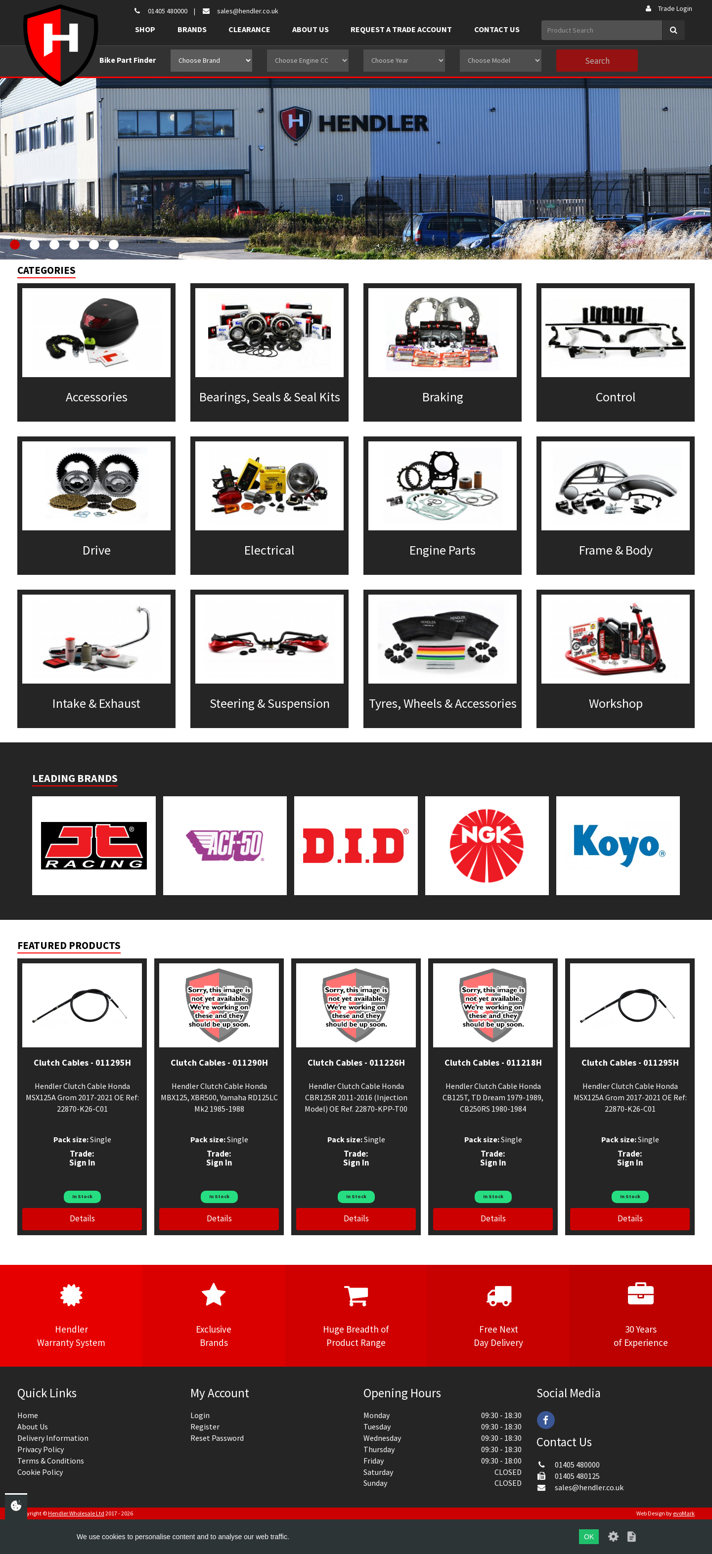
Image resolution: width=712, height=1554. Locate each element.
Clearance (249, 29)
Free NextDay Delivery (498, 1315)
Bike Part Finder (127, 60)
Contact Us (497, 29)
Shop (145, 29)
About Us (310, 29)
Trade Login (668, 8)
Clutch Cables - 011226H (356, 1062)
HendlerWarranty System (71, 1315)
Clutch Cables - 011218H (493, 1062)
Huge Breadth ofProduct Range (356, 1315)
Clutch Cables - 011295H (82, 1062)
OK (589, 1537)
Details (82, 1218)
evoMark (684, 1513)
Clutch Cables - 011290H (219, 1062)
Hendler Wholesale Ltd (76, 1513)
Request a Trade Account (401, 29)
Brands (192, 29)
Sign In (82, 1162)
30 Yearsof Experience (641, 1315)
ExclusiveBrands (213, 1315)
